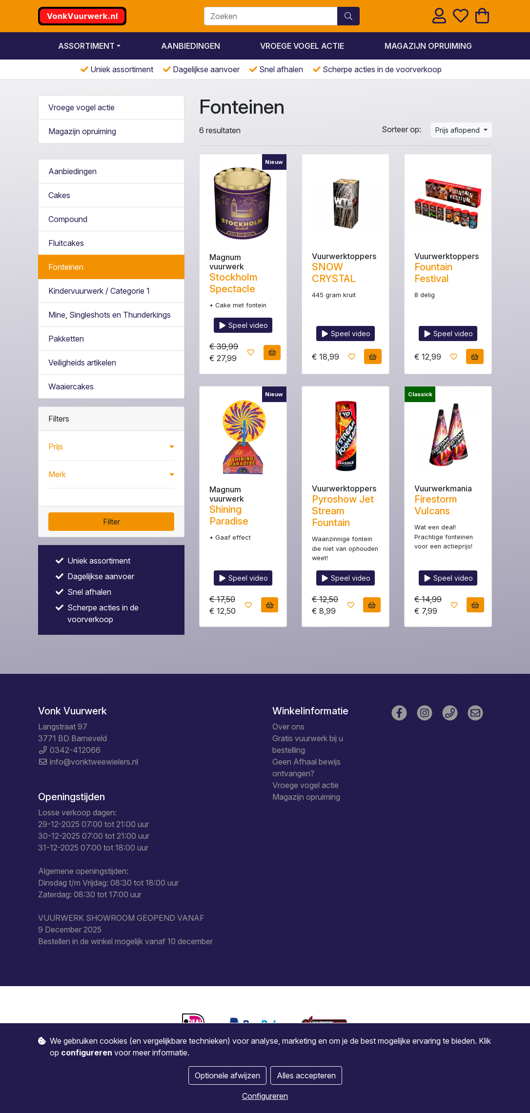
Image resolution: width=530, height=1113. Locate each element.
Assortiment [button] (86, 46)
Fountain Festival (433, 272)
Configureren (265, 1096)
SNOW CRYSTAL (334, 272)
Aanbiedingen (190, 46)
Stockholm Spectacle (233, 283)
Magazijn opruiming (428, 46)
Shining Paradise (228, 515)
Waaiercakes (71, 386)
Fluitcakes (66, 243)
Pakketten (66, 339)
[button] (111, 446)
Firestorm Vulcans (435, 505)
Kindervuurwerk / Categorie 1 (99, 291)
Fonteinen (65, 267)
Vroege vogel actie (302, 46)
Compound (67, 219)
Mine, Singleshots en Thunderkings (109, 315)
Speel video (243, 325)
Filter (111, 521)
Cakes (59, 195)
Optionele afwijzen (227, 1075)
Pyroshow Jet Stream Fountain (343, 510)
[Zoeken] (271, 16)
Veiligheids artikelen (82, 362)
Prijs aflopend (458, 130)
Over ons (288, 726)
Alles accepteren (306, 1075)
